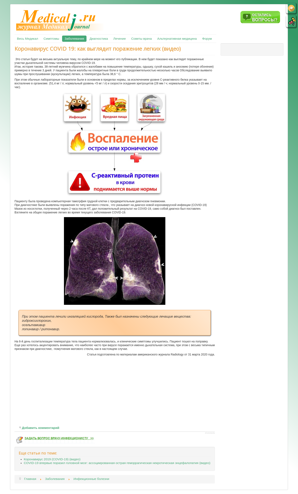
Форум (207, 38)
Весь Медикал (27, 38)
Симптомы (51, 38)
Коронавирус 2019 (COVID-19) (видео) (52, 459)
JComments (210, 433)
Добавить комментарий (40, 427)
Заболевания (74, 38)
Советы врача (141, 38)
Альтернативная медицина (177, 38)
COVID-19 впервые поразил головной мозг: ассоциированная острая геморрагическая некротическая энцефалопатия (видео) (117, 463)
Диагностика (98, 38)
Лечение (119, 38)
